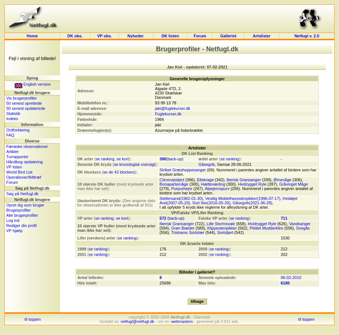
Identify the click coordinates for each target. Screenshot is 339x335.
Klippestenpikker (222, 228)
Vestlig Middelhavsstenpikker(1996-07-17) (242, 198)
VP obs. (104, 36)
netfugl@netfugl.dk (137, 321)
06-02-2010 (291, 277)
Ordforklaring (18, 130)
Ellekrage (205, 180)
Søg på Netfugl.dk (22, 193)
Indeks (12, 118)
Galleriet (228, 36)
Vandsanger (300, 224)
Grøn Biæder (183, 228)
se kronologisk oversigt (134, 164)
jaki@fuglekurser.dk (172, 108)
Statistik (13, 113)
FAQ (10, 135)
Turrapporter (17, 157)
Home (32, 36)
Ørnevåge (282, 180)
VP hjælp (14, 230)
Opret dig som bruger (25, 205)
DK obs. (75, 36)
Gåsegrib (206, 164)
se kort (123, 159)
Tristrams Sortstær (187, 232)
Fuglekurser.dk (168, 114)
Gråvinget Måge (293, 184)
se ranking (105, 159)
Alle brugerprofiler (22, 215)
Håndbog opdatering (24, 162)
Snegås (303, 228)
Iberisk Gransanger (243, 180)
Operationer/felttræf (23, 177)
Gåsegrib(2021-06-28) (252, 203)
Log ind (12, 220)
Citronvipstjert (171, 180)
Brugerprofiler (18, 210)
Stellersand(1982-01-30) (181, 198)
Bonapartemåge (173, 184)
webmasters (182, 321)
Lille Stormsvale (221, 224)
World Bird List (19, 172)
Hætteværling (213, 184)
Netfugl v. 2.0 (306, 36)
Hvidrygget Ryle (252, 184)
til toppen (33, 319)
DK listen (170, 36)
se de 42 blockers (119, 172)
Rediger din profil (21, 225)
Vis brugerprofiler (21, 98)
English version (33, 84)
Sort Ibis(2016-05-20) (211, 203)
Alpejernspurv (217, 188)
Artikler (12, 151)
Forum (200, 36)
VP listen (14, 167)
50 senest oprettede (24, 103)
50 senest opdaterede (25, 108)
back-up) (175, 159)
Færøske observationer (27, 146)
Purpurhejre (181, 188)
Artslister (261, 36)
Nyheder (136, 36)
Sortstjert (225, 232)
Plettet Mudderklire (266, 228)
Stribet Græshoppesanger (182, 170)
